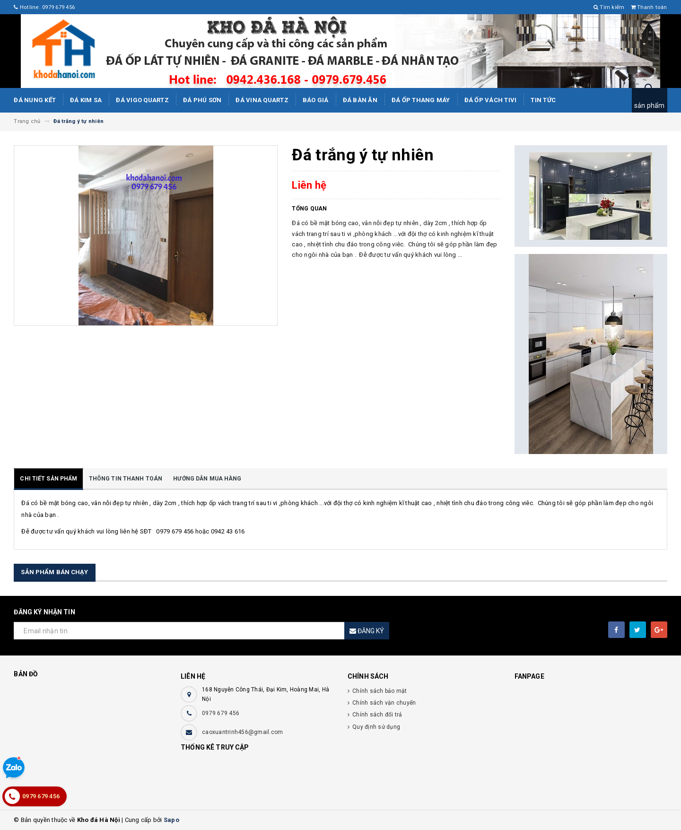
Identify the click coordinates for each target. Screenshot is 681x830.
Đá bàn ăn (360, 100)
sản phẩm (649, 105)
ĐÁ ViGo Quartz (142, 100)
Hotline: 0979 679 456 (44, 7)
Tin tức (543, 100)
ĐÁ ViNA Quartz (262, 100)
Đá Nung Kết (35, 100)
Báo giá (316, 100)
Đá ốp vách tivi (490, 100)
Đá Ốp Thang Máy (421, 100)
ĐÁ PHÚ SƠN (202, 100)
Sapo (171, 819)
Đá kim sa (86, 100)
